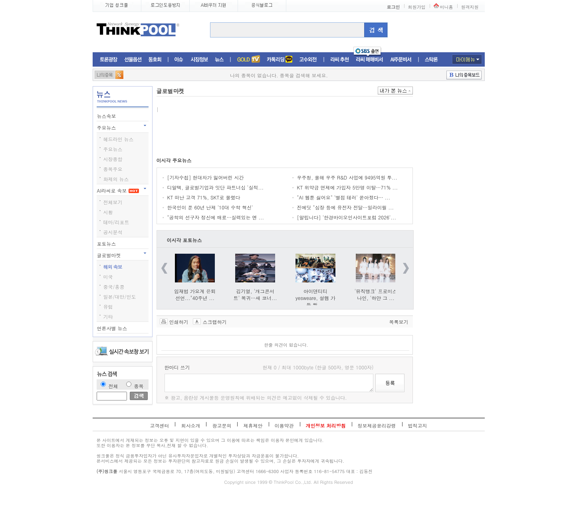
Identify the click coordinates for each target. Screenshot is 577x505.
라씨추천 (339, 60)
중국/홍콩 (114, 286)
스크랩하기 (215, 321)
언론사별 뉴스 (113, 328)
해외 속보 (112, 266)
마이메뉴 (467, 59)
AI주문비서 (401, 60)
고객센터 (159, 425)
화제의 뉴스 (116, 179)
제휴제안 (252, 425)
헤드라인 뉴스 (118, 139)
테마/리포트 (116, 222)
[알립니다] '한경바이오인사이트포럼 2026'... (346, 217)
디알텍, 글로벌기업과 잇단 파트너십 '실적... (215, 187)
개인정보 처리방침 (326, 425)
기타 (108, 316)
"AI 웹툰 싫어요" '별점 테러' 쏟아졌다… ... (344, 197)
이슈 (179, 60)
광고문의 (221, 425)
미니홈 (446, 7)
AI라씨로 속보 (118, 190)
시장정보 (199, 60)
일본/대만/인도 (119, 296)
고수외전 (308, 60)
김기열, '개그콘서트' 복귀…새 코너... (255, 294)
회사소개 (190, 425)
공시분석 (113, 232)
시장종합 (113, 159)
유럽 (108, 306)
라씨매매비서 (369, 60)
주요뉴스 (107, 127)
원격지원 (470, 7)
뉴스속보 (107, 115)
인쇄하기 (178, 321)
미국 (108, 276)
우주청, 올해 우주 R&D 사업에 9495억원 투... (347, 177)
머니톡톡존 (279, 60)
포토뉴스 (107, 243)
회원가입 (417, 7)
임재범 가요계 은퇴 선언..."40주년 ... (195, 294)
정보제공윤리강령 (377, 425)
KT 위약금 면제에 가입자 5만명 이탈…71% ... (347, 187)
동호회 (155, 60)
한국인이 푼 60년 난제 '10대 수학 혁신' (210, 207)
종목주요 (113, 169)
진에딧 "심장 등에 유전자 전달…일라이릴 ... (345, 207)
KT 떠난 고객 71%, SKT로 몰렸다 (203, 197)
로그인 (393, 7)
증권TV (248, 60)
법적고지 (417, 425)
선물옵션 (133, 60)
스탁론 (431, 60)
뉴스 (219, 60)
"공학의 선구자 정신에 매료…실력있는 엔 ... (215, 217)
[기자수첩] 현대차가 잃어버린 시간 (205, 177)
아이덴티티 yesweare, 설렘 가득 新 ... (315, 298)
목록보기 (398, 321)
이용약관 (284, 425)
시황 (108, 212)
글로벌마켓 (110, 255)
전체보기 (113, 202)
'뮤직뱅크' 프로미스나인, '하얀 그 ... (376, 294)
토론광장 (108, 60)
